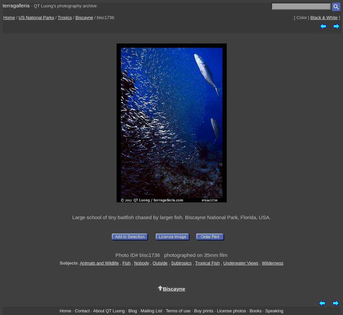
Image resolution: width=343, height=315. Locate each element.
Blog (132, 310)
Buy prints (203, 310)
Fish (126, 263)
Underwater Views (241, 263)
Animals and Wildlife (99, 263)
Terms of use (178, 310)
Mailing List (151, 310)
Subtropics (181, 263)
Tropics (65, 17)
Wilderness (272, 263)
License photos (231, 310)
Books (256, 310)
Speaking (274, 310)
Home (9, 17)
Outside (160, 263)
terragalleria (16, 5)
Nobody (141, 263)
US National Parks (36, 17)
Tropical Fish (207, 263)
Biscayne (84, 17)
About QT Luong (109, 310)
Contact (82, 310)
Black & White (324, 17)
